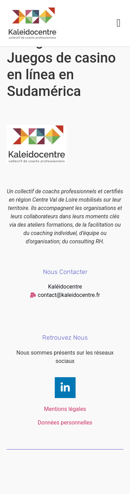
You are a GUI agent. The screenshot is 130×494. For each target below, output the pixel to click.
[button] (118, 23)
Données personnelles (65, 439)
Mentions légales (65, 425)
